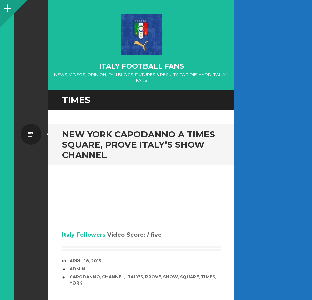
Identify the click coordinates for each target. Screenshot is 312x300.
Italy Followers (83, 234)
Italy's (134, 276)
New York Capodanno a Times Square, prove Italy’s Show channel (138, 144)
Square (189, 276)
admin (77, 268)
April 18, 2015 (85, 260)
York (76, 283)
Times (208, 276)
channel (113, 276)
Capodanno (85, 276)
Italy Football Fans (141, 66)
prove (153, 276)
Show (170, 276)
